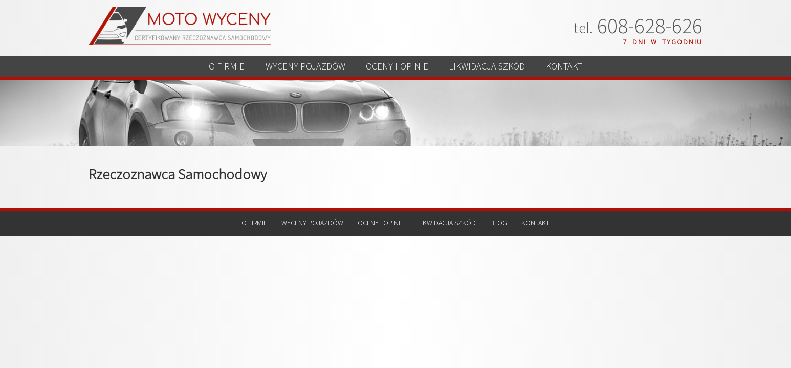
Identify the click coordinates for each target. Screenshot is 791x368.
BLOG (498, 230)
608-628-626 (638, 26)
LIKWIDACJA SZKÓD (499, 70)
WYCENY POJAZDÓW (293, 70)
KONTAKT (588, 70)
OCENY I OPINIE (397, 70)
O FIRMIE (203, 70)
